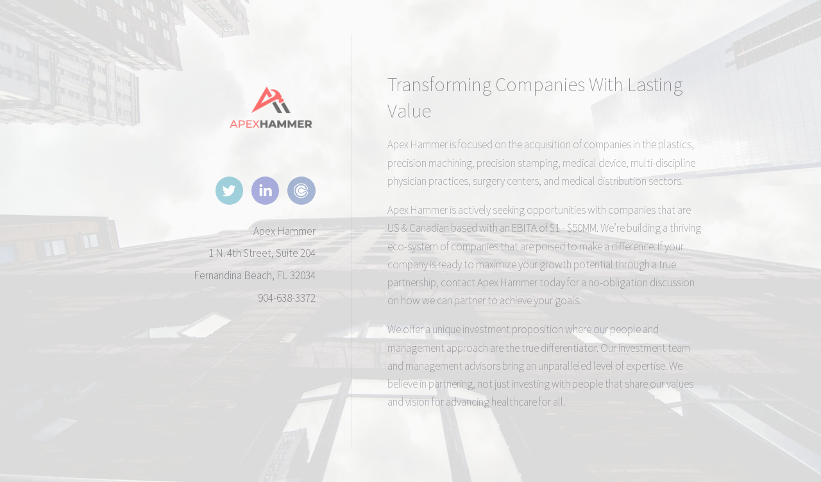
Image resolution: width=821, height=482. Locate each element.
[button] (229, 190)
